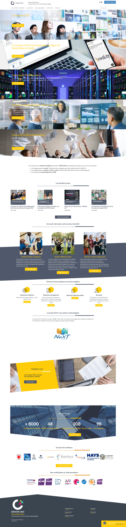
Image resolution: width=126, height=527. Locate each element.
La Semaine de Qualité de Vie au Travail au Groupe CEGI (102, 207)
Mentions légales (69, 515)
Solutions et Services (18, 8)
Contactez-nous (69, 508)
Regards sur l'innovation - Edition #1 (76, 207)
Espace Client (110, 2)
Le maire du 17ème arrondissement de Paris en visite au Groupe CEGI (23, 207)
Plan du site (93, 512)
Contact (57, 8)
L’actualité (92, 508)
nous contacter (119, 524)
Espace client (68, 512)
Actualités (49, 8)
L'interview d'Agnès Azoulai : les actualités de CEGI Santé (48, 207)
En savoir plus (18, 25)
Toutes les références (64, 465)
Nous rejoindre (39, 8)
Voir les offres (30, 382)
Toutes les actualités (63, 217)
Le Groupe (30, 8)
